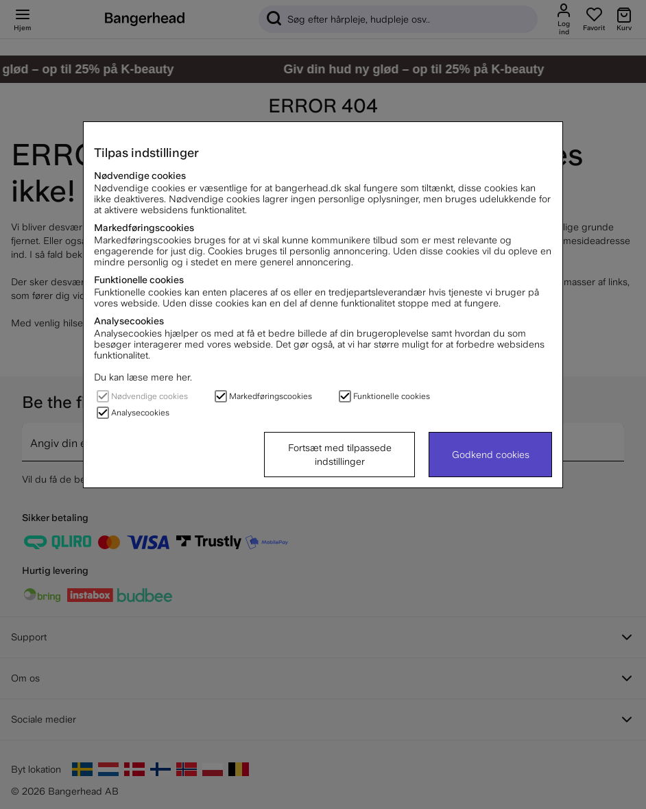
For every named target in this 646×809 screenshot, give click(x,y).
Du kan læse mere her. (143, 377)
